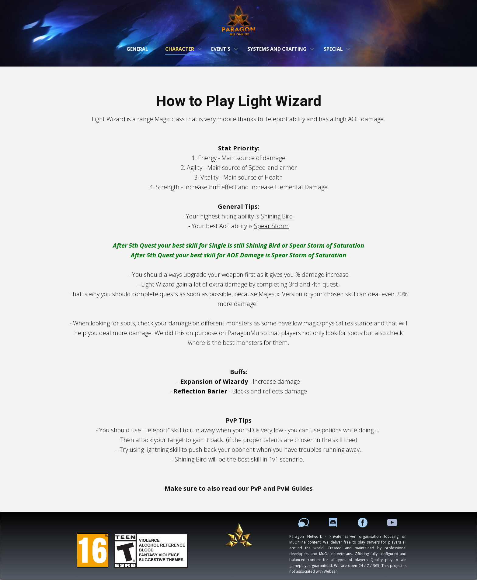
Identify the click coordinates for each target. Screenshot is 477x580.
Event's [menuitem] (220, 49)
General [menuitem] (137, 49)
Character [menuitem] (179, 49)
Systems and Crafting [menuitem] (277, 49)
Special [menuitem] (333, 49)
